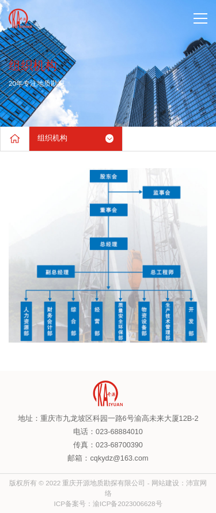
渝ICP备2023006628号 (127, 503)
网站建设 (165, 483)
